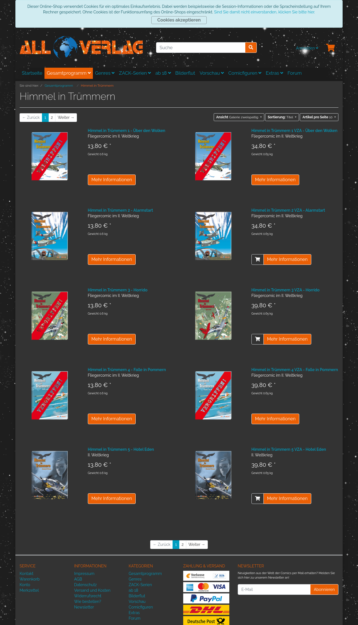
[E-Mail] (274, 589)
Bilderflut (185, 73)
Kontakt (26, 573)
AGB (78, 579)
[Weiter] (66, 117)
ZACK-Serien (135, 73)
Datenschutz (85, 584)
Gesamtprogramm (69, 73)
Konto (25, 584)
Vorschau (212, 73)
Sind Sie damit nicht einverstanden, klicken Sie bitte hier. (264, 12)
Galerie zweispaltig (237, 117)
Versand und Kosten (92, 590)
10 (317, 117)
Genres (105, 73)
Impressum (84, 573)
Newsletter (84, 607)
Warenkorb (30, 579)
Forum (295, 73)
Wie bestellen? (87, 601)
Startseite (32, 73)
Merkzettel (29, 590)
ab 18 (163, 73)
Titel (281, 117)
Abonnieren (324, 589)
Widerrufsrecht (88, 596)
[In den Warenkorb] (257, 259)
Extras (274, 73)
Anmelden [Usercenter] (307, 48)
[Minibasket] (330, 48)
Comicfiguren (244, 73)
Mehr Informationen (111, 179)
